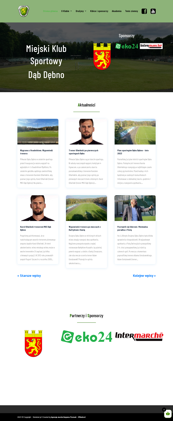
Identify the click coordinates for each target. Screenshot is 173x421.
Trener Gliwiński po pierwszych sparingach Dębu (83, 152)
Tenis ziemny (131, 11)
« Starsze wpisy (29, 275)
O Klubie (65, 11)
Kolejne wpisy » (144, 275)
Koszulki (20, 409)
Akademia (116, 11)
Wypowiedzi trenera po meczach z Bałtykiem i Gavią (85, 228)
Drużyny (80, 11)
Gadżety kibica (33, 409)
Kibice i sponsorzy (99, 11)
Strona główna (50, 11)
